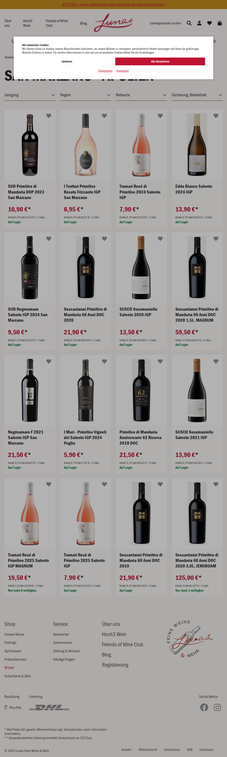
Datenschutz (105, 71)
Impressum (122, 71)
